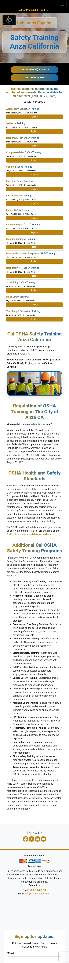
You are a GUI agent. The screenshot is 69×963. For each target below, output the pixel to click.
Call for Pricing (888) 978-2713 (34, 10)
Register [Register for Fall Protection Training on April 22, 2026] (34, 203)
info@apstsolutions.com (38, 893)
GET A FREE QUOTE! (34, 77)
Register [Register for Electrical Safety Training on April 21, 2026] (34, 189)
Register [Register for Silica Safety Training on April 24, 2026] (34, 305)
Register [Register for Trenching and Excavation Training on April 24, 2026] (34, 319)
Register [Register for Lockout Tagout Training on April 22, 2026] (34, 232)
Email (11, 953)
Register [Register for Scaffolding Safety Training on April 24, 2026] (34, 290)
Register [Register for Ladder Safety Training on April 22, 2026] (34, 218)
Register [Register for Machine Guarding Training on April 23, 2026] (34, 247)
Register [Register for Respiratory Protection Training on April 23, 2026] (34, 276)
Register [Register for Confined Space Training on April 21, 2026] (34, 174)
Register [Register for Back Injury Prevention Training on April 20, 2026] (34, 146)
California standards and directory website (29, 534)
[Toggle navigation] (62, 4)
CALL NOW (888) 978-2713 (34, 69)
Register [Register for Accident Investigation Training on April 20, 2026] (34, 117)
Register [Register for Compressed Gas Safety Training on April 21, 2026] (34, 160)
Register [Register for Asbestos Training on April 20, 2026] (34, 131)
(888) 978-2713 (38, 890)
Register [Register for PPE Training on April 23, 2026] (34, 261)
